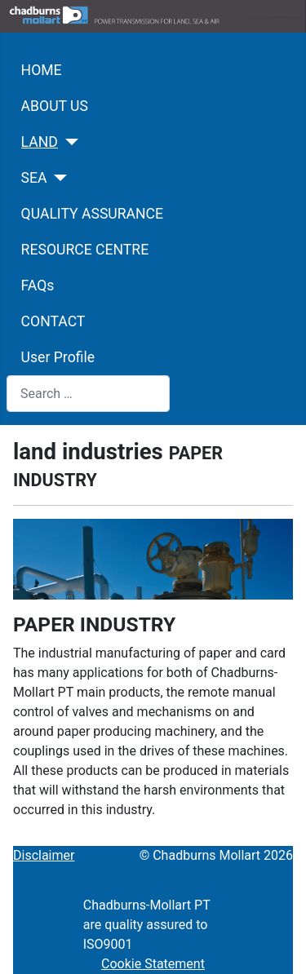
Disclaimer (43, 855)
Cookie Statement (153, 964)
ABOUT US (54, 106)
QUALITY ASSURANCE (92, 214)
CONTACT (53, 321)
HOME (41, 70)
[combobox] (88, 393)
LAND (39, 142)
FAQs (38, 285)
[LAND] (68, 142)
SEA (34, 178)
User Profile (58, 357)
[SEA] (57, 178)
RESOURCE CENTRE (85, 249)
